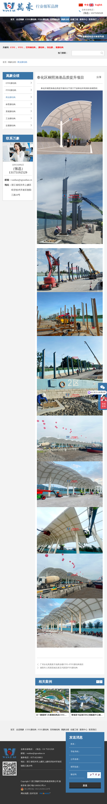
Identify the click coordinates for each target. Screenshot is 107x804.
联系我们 (93, 730)
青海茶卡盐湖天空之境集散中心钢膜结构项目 (87, 715)
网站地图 (25, 793)
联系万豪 (12, 138)
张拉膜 (50, 47)
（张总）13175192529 (18, 170)
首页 (5, 62)
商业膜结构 (22, 62)
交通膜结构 (10, 126)
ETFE (12, 47)
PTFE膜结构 (11, 90)
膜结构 (41, 47)
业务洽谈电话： (88, 10)
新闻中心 (83, 730)
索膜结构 (59, 47)
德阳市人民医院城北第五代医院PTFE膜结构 (59, 668)
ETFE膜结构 (11, 83)
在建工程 (74, 730)
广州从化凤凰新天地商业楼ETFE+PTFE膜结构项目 (61, 664)
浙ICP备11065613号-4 (36, 785)
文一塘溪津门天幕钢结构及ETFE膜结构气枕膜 (52, 715)
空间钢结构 (31, 47)
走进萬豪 (20, 730)
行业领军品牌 (47, 7)
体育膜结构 (10, 104)
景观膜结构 (10, 111)
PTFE (20, 47)
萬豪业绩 (12, 62)
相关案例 (45, 681)
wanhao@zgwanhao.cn (21, 180)
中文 (86, 5)
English (98, 5)
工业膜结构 (10, 118)
